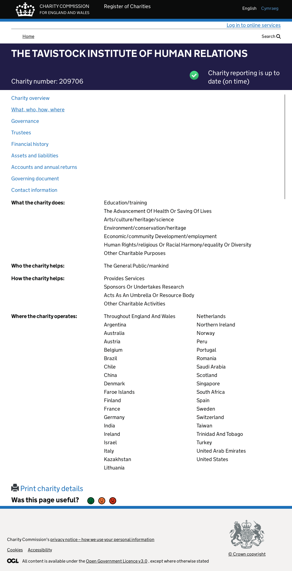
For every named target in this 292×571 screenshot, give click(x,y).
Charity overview (30, 98)
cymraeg (270, 8)
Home (28, 36)
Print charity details (47, 488)
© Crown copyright (247, 554)
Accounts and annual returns (44, 167)
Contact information (34, 190)
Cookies (15, 549)
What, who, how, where (38, 109)
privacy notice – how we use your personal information (102, 539)
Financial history (30, 144)
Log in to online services (254, 25)
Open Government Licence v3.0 (116, 561)
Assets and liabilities (34, 155)
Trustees (21, 132)
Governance (25, 121)
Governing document (35, 178)
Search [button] (271, 36)
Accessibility (40, 549)
